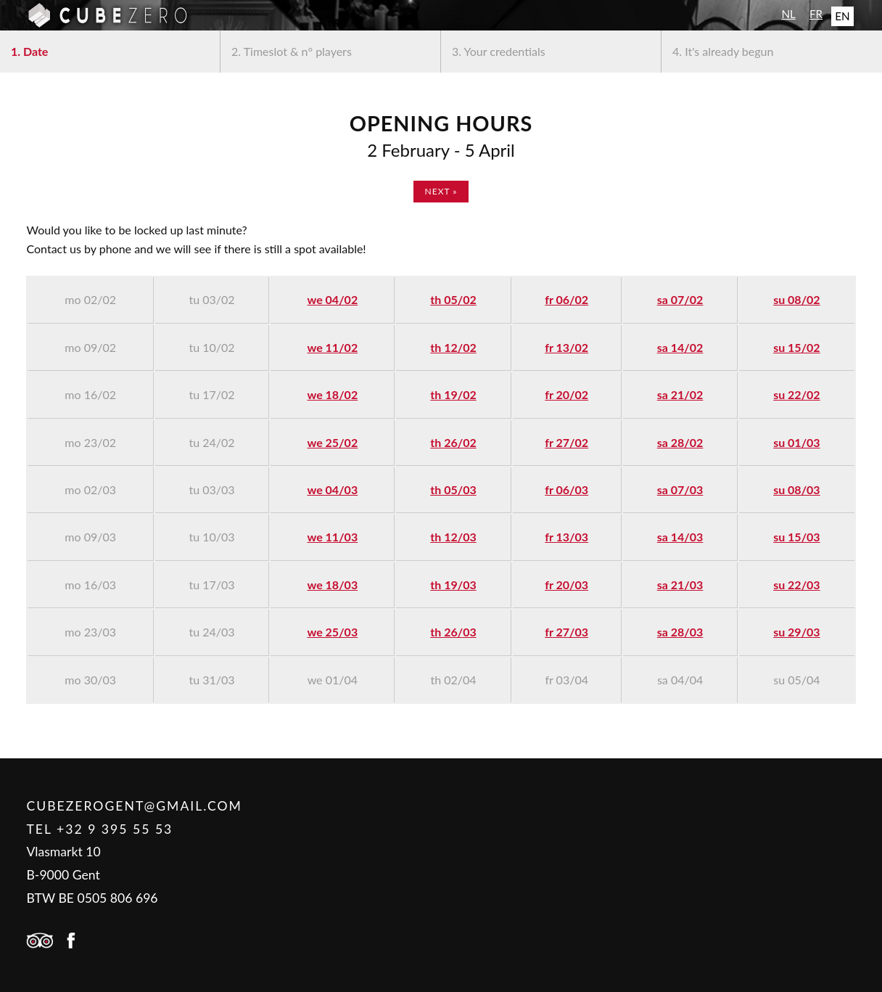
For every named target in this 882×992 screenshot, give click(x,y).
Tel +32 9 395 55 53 (99, 829)
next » (441, 191)
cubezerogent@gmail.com (134, 805)
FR (816, 13)
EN (842, 15)
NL (788, 13)
